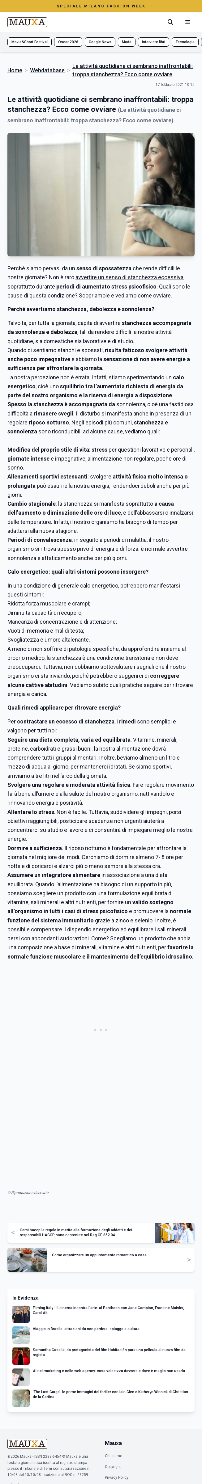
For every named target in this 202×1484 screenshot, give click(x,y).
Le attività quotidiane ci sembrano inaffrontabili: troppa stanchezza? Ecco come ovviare (132, 70)
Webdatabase (47, 70)
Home (14, 70)
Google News (100, 42)
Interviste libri (153, 42)
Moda (126, 42)
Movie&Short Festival (29, 42)
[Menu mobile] (188, 22)
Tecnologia (185, 42)
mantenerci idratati (103, 766)
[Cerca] (170, 22)
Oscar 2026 (68, 42)
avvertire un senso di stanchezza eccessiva (129, 277)
